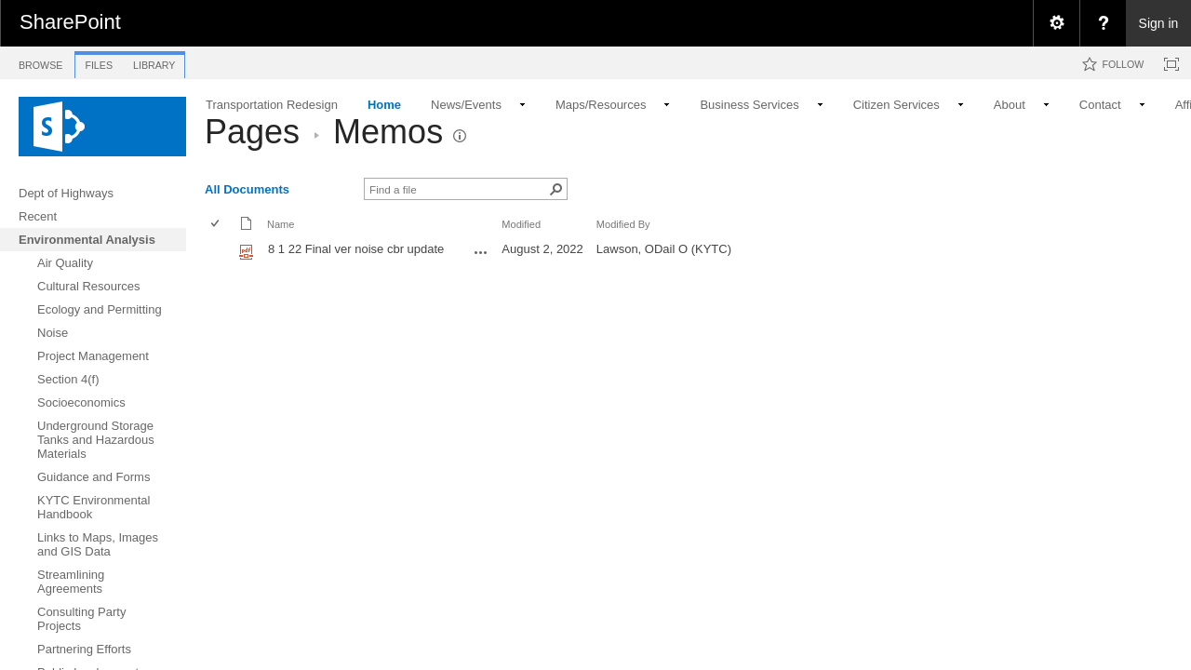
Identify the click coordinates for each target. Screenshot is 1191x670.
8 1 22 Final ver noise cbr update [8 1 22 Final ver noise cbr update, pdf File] (356, 249)
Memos (388, 132)
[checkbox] (216, 224)
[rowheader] (219, 251)
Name (280, 224)
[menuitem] (1056, 23)
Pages (252, 132)
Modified (521, 224)
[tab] (40, 62)
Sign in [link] (1159, 23)
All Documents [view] (247, 189)
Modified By (623, 224)
